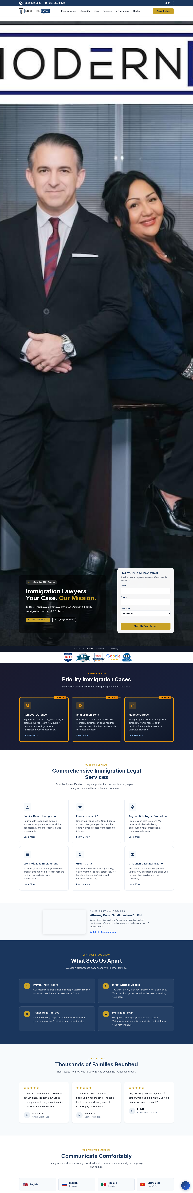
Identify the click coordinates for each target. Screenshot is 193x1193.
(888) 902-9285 (30, 3)
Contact (137, 12)
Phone (145, 603)
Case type (145, 614)
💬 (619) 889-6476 (54, 3)
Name (145, 592)
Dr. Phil (89, 652)
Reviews (107, 12)
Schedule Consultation (44, 621)
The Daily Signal (113, 652)
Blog (96, 12)
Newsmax (100, 652)
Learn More (31, 738)
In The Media (122, 12)
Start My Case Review (145, 629)
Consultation (163, 12)
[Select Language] (168, 3)
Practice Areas (68, 12)
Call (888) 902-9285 (82, 621)
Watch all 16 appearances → (104, 935)
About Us (85, 12)
